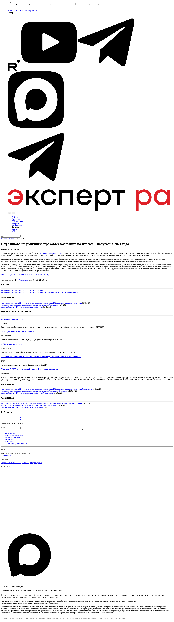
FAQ (13, 231)
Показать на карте (7, 455)
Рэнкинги (15, 223)
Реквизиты (9, 440)
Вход (10, 13)
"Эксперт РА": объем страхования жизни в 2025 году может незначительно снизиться (41, 356)
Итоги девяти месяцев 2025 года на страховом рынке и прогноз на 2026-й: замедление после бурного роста (41, 303)
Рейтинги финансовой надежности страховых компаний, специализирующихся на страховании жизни (39, 292)
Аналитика (16, 219)
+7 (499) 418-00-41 (22, 463)
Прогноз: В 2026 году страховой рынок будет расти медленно (29, 369)
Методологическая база (14, 436)
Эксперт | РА (12, 11)
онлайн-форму (56, 590)
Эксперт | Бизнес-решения (27, 11)
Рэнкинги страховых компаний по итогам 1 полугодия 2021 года (25, 274)
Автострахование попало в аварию (17, 331)
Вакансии (9, 442)
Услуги (14, 229)
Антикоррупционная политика (16, 444)
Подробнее (5, 8)
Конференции (17, 225)
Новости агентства (8, 238)
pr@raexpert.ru (22, 280)
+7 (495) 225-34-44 (8, 463)
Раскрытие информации (14, 438)
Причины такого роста (12, 319)
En (9, 213)
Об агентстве (10, 434)
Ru (13, 213)
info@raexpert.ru (36, 463)
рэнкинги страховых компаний (51, 253)
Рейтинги (15, 217)
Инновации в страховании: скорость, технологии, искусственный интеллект (30, 305)
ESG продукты (17, 221)
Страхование (87, 389)
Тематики (15, 227)
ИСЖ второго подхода (11, 344)
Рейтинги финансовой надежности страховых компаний (22, 290)
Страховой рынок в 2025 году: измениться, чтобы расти (22, 307)
